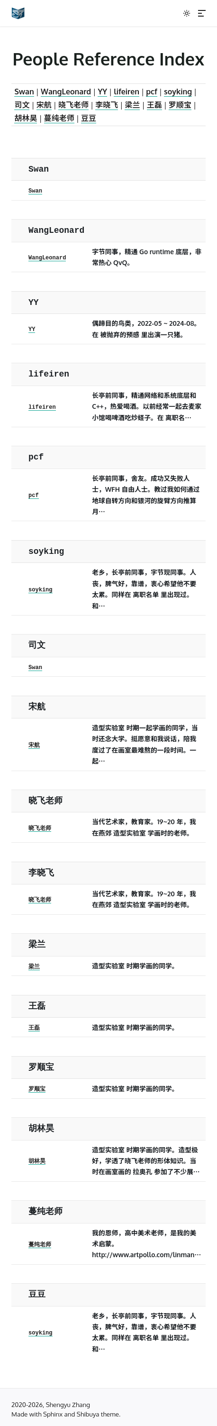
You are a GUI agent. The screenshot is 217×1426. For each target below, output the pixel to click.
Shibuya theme (98, 1414)
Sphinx (53, 1414)
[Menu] (201, 13)
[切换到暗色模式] (186, 13)
